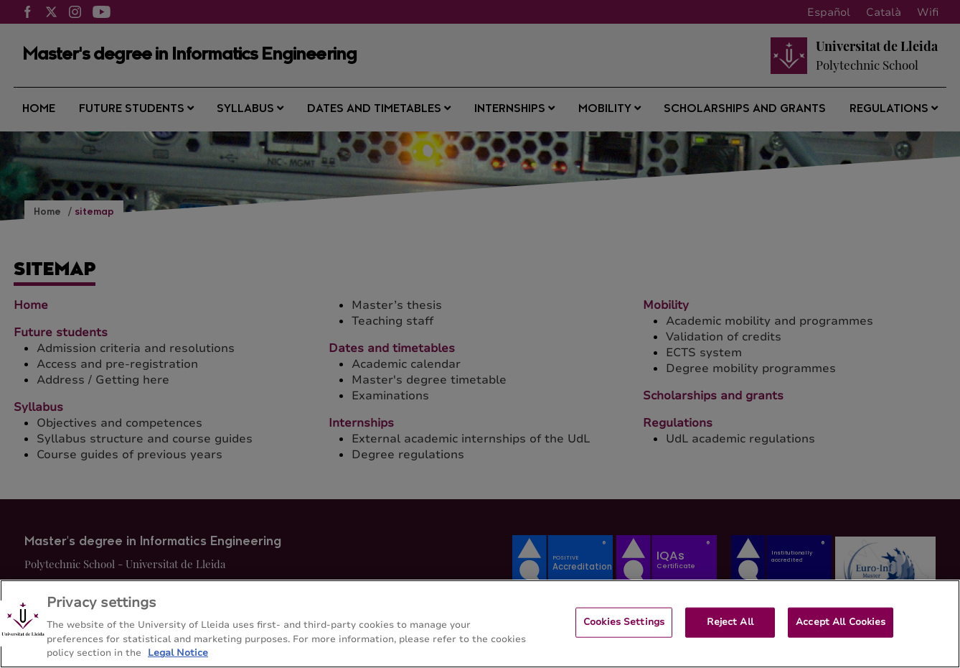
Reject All (730, 629)
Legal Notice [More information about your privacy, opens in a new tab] (178, 660)
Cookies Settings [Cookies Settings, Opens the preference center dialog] (623, 629)
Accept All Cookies (840, 629)
